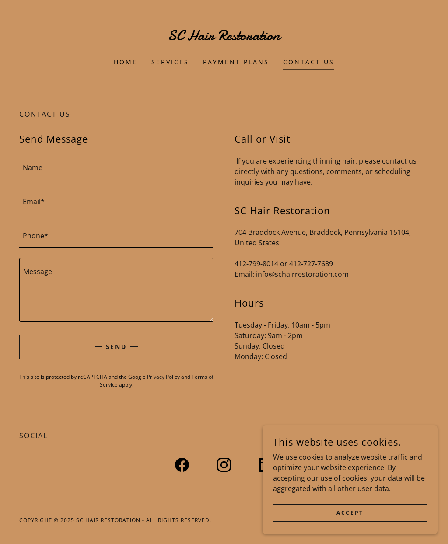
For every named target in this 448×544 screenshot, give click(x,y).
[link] (224, 37)
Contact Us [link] (308, 62)
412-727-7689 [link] (311, 264)
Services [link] (170, 62)
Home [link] (125, 62)
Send (116, 346)
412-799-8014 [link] (256, 264)
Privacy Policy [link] (163, 376)
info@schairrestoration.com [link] (302, 274)
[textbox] (116, 167)
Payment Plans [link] (236, 62)
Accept (349, 512)
